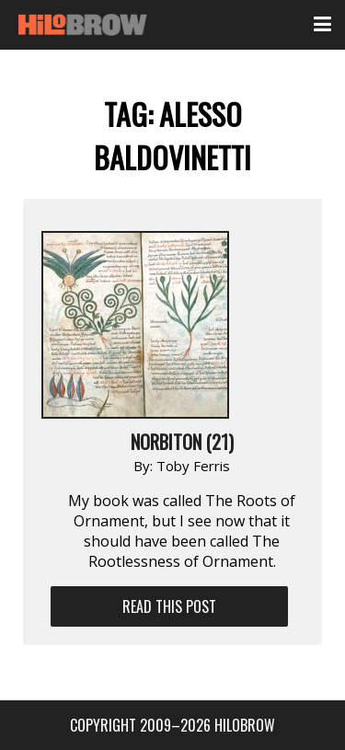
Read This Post (169, 606)
